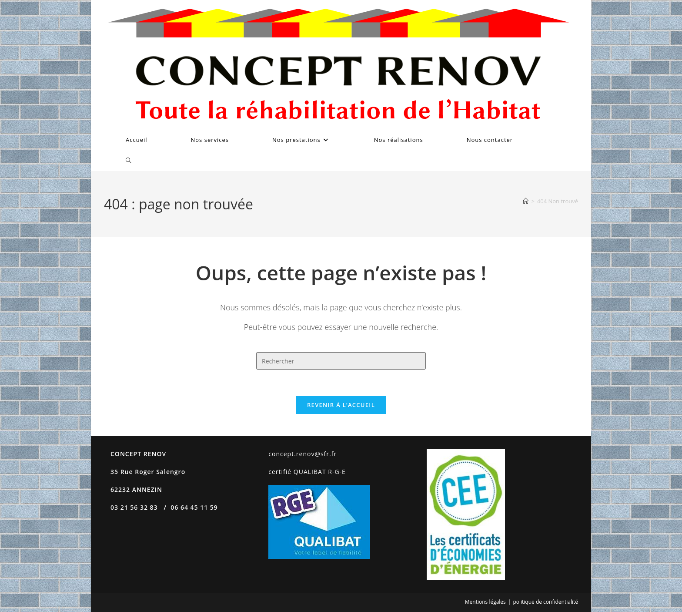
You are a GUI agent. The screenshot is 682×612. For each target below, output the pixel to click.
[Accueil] (525, 201)
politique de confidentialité (545, 601)
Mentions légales (485, 601)
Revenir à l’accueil (341, 405)
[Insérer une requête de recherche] (341, 361)
